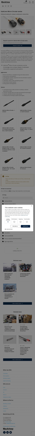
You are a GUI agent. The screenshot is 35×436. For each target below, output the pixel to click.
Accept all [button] (25, 226)
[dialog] (17, 218)
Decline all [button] (15, 226)
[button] (9, 229)
